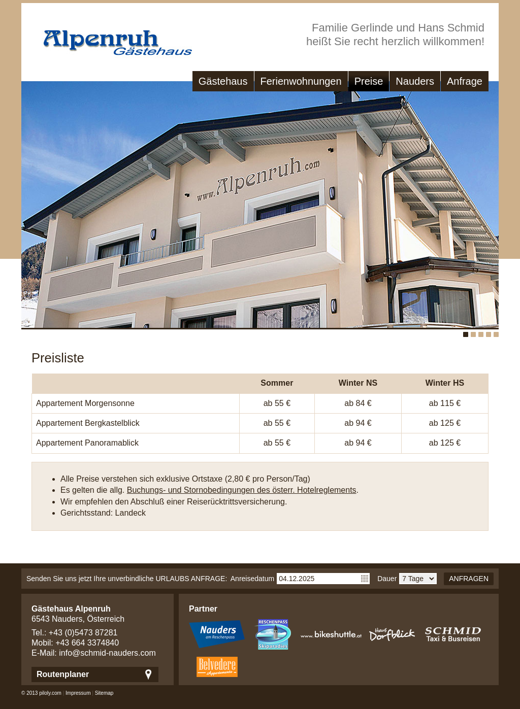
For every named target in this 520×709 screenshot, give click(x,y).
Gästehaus (223, 81)
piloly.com (50, 693)
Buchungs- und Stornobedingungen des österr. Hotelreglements (241, 490)
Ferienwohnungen (301, 81)
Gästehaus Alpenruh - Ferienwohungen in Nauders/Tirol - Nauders (107, 37)
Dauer (387, 579)
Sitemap (104, 693)
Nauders (415, 81)
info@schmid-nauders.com (107, 653)
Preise (368, 81)
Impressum (78, 693)
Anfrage (464, 81)
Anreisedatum (252, 579)
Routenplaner (63, 674)
